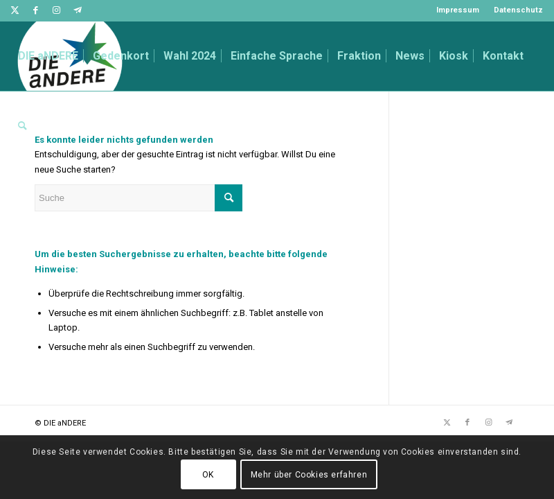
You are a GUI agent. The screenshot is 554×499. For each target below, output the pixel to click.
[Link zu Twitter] (15, 10)
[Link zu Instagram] (56, 10)
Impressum (457, 10)
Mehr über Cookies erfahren (309, 475)
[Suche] (22, 125)
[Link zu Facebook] (36, 10)
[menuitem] (458, 10)
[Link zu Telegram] (77, 10)
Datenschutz (518, 10)
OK (208, 475)
